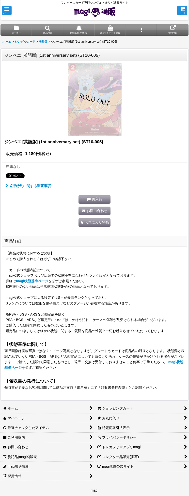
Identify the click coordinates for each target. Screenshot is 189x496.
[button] (7, 10)
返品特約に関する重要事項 (28, 186)
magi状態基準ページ (32, 281)
